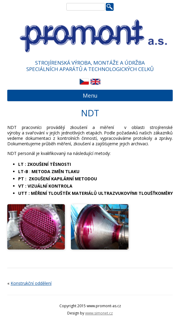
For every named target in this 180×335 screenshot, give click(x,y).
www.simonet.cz (99, 313)
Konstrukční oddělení (31, 283)
